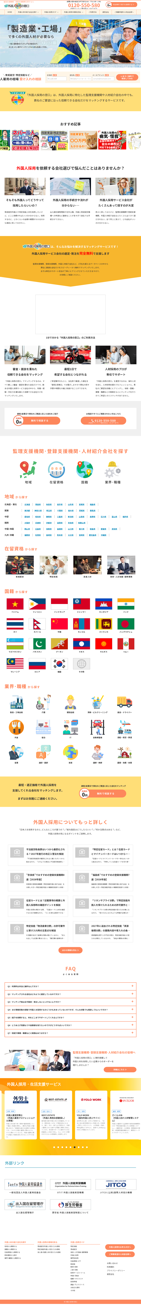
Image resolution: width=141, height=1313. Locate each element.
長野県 (92, 516)
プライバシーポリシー (116, 1270)
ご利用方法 (93, 12)
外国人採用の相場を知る (72, 12)
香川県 (81, 529)
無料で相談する (40, 420)
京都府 (49, 522)
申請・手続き (74, 1276)
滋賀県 (60, 522)
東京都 (27, 510)
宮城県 (81, 504)
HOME (10, 12)
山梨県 (81, 516)
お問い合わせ (112, 1263)
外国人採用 (74, 1255)
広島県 (38, 529)
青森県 (38, 504)
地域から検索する (11, 1246)
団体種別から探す (11, 1255)
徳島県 (92, 529)
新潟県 (70, 516)
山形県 (70, 504)
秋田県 (49, 504)
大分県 (70, 535)
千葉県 (60, 510)
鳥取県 (49, 529)
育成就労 (73, 1249)
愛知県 (27, 516)
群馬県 (92, 510)
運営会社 (105, 12)
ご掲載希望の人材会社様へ (124, 12)
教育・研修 (74, 1267)
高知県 (114, 529)
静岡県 (49, 516)
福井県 (125, 516)
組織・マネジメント (76, 1278)
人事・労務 (74, 1270)
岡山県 (27, 529)
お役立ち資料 (75, 1287)
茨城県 (81, 510)
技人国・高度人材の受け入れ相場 (49, 1252)
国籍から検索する (11, 1249)
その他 (72, 1290)
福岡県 (27, 535)
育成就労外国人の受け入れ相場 (49, 1246)
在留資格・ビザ (75, 1261)
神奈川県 (38, 510)
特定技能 (73, 1246)
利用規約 (110, 1267)
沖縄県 (103, 535)
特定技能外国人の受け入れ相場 (49, 1249)
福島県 (92, 504)
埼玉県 (49, 510)
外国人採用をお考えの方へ (120, 1247)
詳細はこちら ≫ (120, 1069)
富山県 (114, 516)
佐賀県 (38, 535)
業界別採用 (74, 1258)
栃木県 (71, 510)
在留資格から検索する (12, 1252)
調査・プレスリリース (77, 1284)
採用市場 (73, 1281)
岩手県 (60, 504)
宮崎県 (81, 535)
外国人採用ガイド (50, 12)
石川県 (103, 516)
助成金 (72, 1264)
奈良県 (70, 522)
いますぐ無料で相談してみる (127, 77)
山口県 (70, 529)
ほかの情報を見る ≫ (70, 950)
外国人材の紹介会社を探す (27, 12)
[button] (61, 65)
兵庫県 (38, 522)
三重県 (60, 516)
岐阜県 (38, 516)
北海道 (27, 504)
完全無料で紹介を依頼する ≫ (123, 4)
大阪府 (27, 522)
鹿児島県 (92, 535)
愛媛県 (103, 529)
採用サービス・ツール (77, 1273)
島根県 (60, 529)
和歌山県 (81, 522)
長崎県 (49, 535)
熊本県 (60, 535)
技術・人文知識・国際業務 (79, 1252)
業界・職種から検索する (13, 1258)
